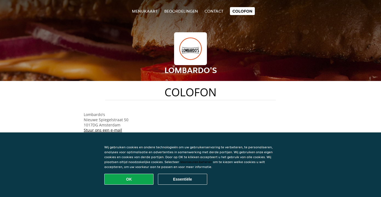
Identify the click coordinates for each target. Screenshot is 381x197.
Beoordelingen (181, 11)
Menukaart (145, 11)
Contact (213, 11)
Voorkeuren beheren (196, 162)
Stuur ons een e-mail (103, 130)
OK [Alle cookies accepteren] (129, 179)
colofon (242, 11)
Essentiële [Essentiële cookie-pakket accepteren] (182, 179)
